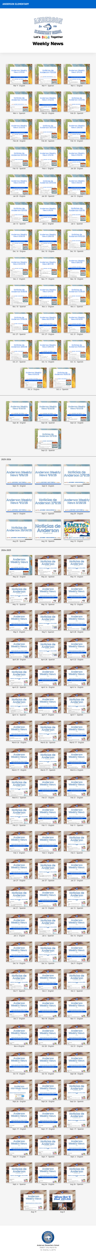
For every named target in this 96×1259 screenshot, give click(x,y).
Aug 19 (33, 1212)
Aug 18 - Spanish (48, 541)
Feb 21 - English (48, 797)
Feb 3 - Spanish (77, 853)
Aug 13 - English (76, 541)
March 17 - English (77, 742)
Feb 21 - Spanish (19, 825)
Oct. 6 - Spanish (62, 389)
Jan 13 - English (77, 196)
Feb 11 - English (48, 825)
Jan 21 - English (77, 880)
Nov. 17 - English (48, 279)
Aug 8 (62, 1212)
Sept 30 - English (19, 423)
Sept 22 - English (76, 423)
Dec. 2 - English (19, 279)
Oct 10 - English (48, 1074)
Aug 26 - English (48, 1184)
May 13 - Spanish (47, 604)
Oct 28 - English (48, 1046)
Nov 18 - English (48, 1018)
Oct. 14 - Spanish (76, 362)
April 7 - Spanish (76, 715)
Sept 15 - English (19, 486)
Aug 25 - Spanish (19, 541)
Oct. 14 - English (48, 362)
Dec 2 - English (48, 991)
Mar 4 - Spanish (19, 113)
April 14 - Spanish (19, 715)
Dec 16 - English (77, 935)
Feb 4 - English (48, 168)
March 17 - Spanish (48, 770)
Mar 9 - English (19, 85)
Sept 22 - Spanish (48, 450)
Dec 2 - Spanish (77, 991)
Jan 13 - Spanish (19, 224)
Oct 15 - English (19, 1074)
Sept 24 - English (47, 1101)
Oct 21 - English (77, 1046)
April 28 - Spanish (48, 659)
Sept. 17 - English (19, 1129)
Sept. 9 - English (19, 1156)
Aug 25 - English (76, 513)
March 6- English (76, 770)
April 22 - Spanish (19, 687)
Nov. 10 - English (76, 279)
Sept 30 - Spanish (48, 423)
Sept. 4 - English (76, 1156)
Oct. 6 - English (33, 389)
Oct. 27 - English (48, 334)
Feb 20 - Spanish (48, 141)
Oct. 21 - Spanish (19, 362)
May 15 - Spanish (19, 604)
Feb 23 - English (48, 113)
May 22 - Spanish (47, 576)
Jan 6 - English (48, 224)
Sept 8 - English (48, 486)
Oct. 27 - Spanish (19, 334)
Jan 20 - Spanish (48, 196)
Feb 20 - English (19, 141)
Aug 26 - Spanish (76, 1184)
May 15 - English (76, 576)
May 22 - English (19, 576)
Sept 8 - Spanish (76, 486)
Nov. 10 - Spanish (19, 306)
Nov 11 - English (76, 1018)
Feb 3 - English (19, 853)
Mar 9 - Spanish (48, 85)
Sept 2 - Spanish (48, 513)
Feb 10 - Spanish (19, 168)
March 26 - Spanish (48, 742)
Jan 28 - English (77, 168)
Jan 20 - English (19, 196)
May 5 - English (19, 632)
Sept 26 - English (19, 1101)
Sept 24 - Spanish (77, 1101)
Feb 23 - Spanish (76, 113)
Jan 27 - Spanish (48, 880)
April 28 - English (76, 632)
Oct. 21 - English (76, 334)
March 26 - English (19, 742)
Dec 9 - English (76, 963)
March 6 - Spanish (19, 797)
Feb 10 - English (76, 141)
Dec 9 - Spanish (19, 991)
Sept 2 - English (19, 513)
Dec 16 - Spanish (48, 963)
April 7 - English (48, 715)
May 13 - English (76, 604)
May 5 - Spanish (48, 632)
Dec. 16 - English (19, 251)
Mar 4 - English (77, 85)
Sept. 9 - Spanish (48, 1156)
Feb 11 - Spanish (76, 825)
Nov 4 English (19, 1046)
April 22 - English (76, 659)
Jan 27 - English (19, 880)
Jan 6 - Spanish (77, 224)
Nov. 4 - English (48, 306)
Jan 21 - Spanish (19, 908)
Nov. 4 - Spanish (77, 306)
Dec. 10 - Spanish (76, 251)
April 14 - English (48, 687)
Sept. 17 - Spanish (77, 1129)
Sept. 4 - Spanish (19, 1184)
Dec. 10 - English (48, 251)
